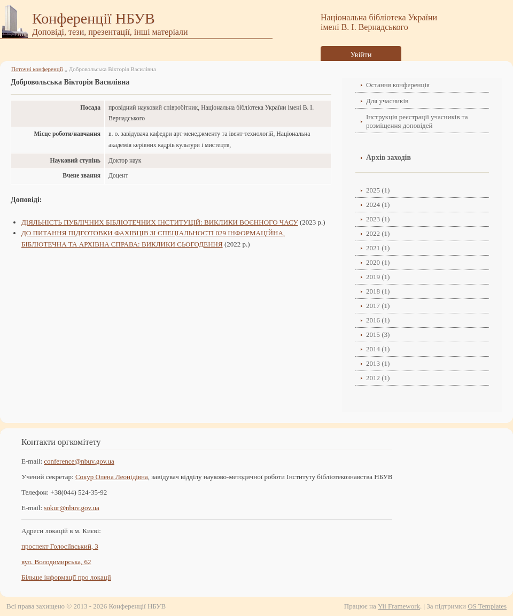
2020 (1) (378, 262)
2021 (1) (378, 248)
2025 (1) (378, 190)
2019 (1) (378, 277)
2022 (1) (378, 233)
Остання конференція (398, 85)
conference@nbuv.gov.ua (79, 461)
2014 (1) (378, 349)
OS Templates (487, 606)
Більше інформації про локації (66, 577)
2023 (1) (378, 219)
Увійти (361, 55)
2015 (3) (378, 334)
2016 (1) (378, 320)
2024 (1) (378, 205)
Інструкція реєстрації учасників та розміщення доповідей (417, 121)
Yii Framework (399, 606)
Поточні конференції (37, 69)
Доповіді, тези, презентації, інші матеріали (110, 31)
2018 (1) (378, 291)
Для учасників (387, 101)
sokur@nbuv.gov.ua (71, 508)
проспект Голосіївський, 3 (59, 546)
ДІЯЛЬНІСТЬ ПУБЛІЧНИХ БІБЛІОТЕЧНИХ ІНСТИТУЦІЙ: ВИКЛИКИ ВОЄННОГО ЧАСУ (159, 222)
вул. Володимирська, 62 (56, 562)
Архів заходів (388, 157)
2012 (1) (378, 378)
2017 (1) (378, 306)
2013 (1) (378, 363)
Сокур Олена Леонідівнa (111, 477)
